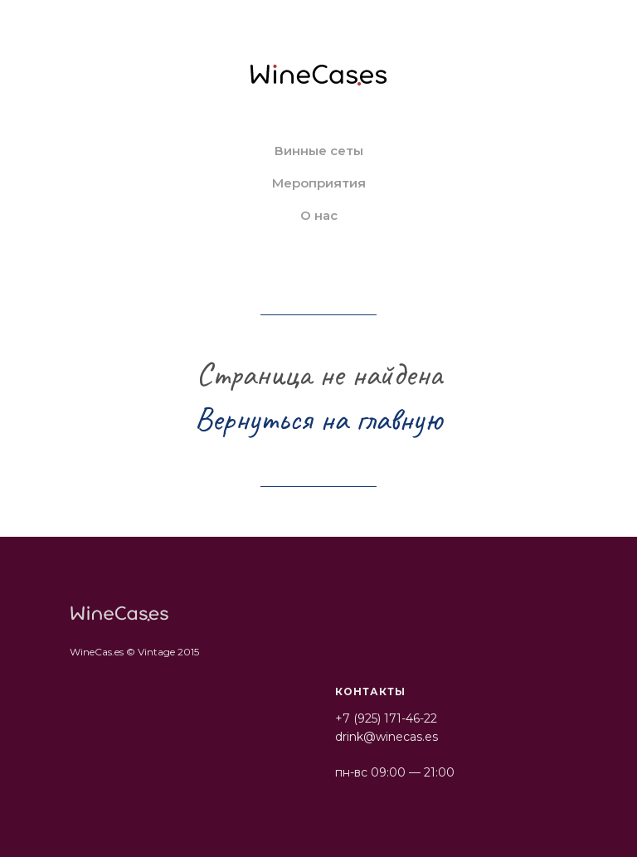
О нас (319, 215)
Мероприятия (319, 183)
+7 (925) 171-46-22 (386, 718)
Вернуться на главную (318, 419)
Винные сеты (319, 150)
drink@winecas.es (386, 736)
